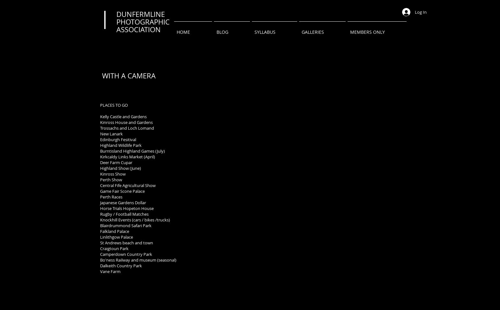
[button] (322, 29)
